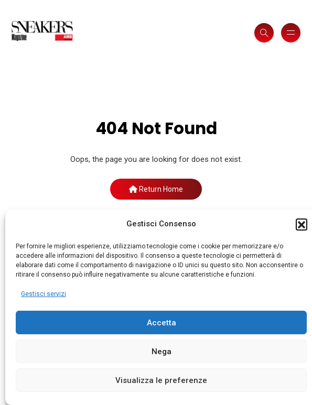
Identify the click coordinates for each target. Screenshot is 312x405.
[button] (301, 224)
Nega (161, 351)
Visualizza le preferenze (161, 380)
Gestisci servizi (43, 294)
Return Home (156, 189)
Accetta (161, 322)
